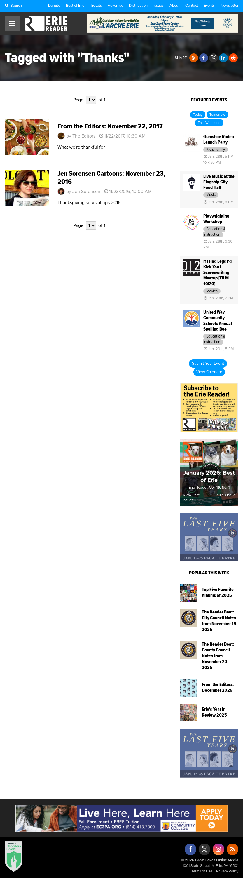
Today (197, 115)
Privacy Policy (227, 871)
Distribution (138, 6)
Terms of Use (201, 871)
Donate (54, 6)
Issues (158, 6)
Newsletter (229, 6)
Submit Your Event (208, 363)
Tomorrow (217, 115)
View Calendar (209, 372)
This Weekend (209, 123)
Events (209, 6)
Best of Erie (75, 6)
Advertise (115, 6)
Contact (191, 6)
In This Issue (225, 495)
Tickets (96, 6)
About (174, 6)
